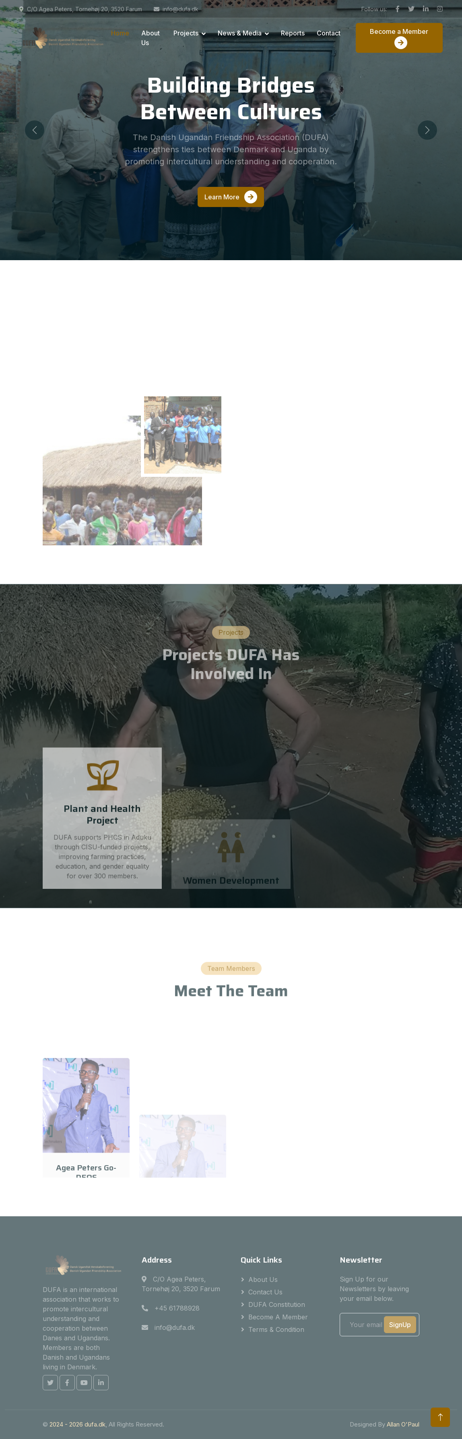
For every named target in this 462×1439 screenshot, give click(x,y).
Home (120, 33)
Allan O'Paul (403, 1424)
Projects (185, 33)
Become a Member (399, 38)
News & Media (240, 33)
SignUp (400, 1325)
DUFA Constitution (276, 1304)
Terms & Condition (276, 1329)
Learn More (230, 196)
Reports (293, 33)
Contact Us (265, 1292)
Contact (328, 33)
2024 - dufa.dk (77, 1424)
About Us (150, 38)
